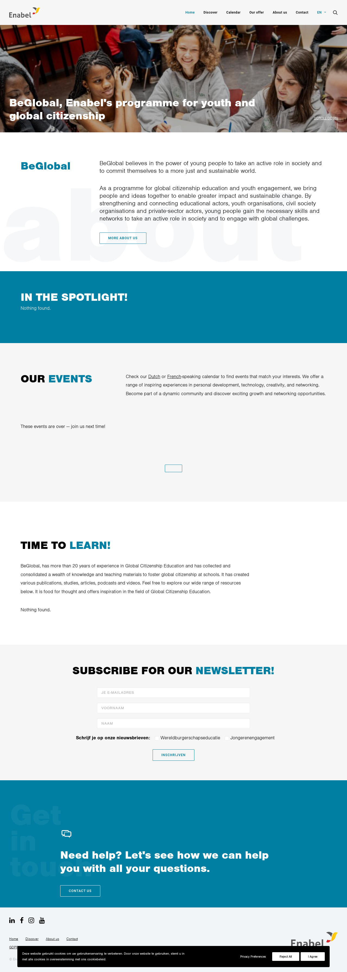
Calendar (233, 12)
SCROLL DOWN (326, 118)
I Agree (312, 956)
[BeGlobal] (24, 12)
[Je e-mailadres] (173, 692)
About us (280, 12)
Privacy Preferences (253, 956)
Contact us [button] (80, 891)
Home (190, 12)
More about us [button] (116, 238)
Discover (211, 12)
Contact (302, 12)
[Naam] (173, 723)
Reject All (285, 956)
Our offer (256, 12)
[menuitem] (190, 12)
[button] (335, 12)
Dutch (148, 376)
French (168, 376)
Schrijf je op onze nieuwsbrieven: (113, 738)
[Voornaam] (173, 708)
